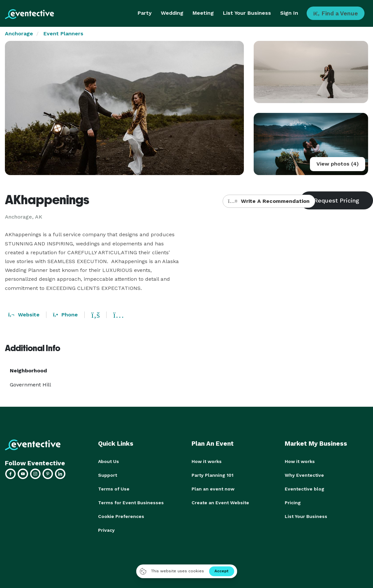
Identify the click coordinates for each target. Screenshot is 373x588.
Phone (65, 315)
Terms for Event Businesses (131, 502)
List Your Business (247, 13)
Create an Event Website (220, 502)
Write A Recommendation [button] (269, 201)
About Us (108, 461)
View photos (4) (337, 164)
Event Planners (63, 33)
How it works (207, 461)
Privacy (106, 530)
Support (107, 475)
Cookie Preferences (121, 516)
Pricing (293, 502)
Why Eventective (304, 475)
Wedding (172, 13)
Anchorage (19, 33)
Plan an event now (213, 488)
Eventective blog (304, 488)
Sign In (289, 13)
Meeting (203, 13)
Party (145, 13)
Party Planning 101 (212, 475)
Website (24, 315)
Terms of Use (113, 488)
